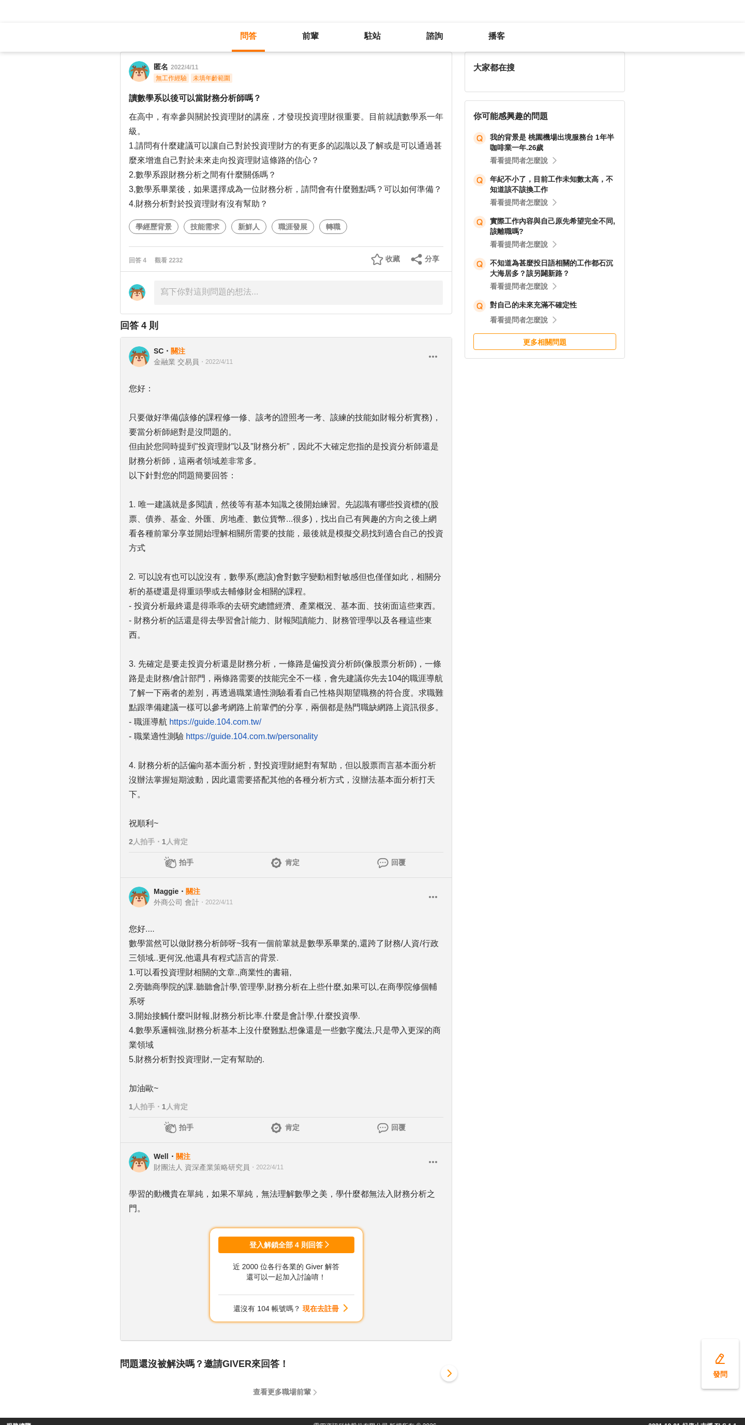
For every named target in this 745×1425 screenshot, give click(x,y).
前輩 (310, 36)
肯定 (292, 862)
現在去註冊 (321, 1308)
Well (161, 1156)
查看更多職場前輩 (282, 1392)
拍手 (186, 862)
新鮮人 (249, 227)
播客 (496, 36)
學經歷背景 (154, 227)
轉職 (333, 227)
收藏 (392, 259)
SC (158, 351)
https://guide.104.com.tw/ (215, 721)
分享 (432, 259)
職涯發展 (292, 227)
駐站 (372, 36)
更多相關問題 (545, 342)
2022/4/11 (184, 67)
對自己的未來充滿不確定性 (533, 305)
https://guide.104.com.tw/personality (252, 736)
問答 (248, 36)
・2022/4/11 (216, 361)
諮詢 (434, 36)
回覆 (398, 862)
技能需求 (204, 227)
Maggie (166, 891)
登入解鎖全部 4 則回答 (286, 1245)
